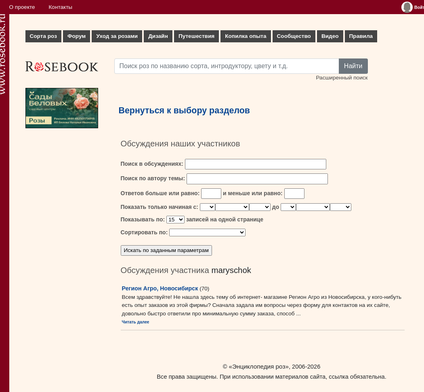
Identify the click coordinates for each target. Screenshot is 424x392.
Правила (361, 36)
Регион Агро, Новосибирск (160, 288)
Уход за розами (117, 36)
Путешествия (196, 36)
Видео (330, 36)
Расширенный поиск (341, 78)
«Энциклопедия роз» (259, 366)
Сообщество (294, 36)
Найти (353, 66)
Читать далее (135, 322)
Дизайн (158, 36)
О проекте (22, 7)
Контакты (60, 7)
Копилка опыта (245, 36)
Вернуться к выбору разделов (184, 110)
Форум (76, 36)
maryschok (231, 270)
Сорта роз (43, 36)
